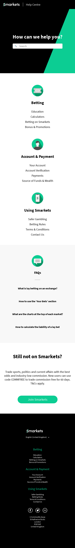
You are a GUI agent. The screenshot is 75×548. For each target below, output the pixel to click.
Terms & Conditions (37, 229)
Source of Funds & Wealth (37, 181)
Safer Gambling (37, 219)
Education (37, 111)
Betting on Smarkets (37, 122)
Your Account (37, 165)
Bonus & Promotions (37, 127)
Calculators (37, 116)
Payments (37, 175)
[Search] (38, 46)
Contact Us (37, 234)
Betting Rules (37, 224)
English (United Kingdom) (36, 437)
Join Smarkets (37, 399)
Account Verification (37, 170)
